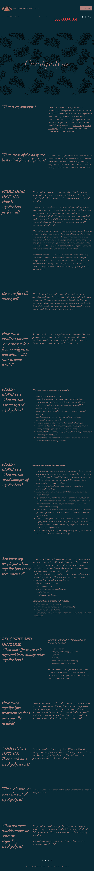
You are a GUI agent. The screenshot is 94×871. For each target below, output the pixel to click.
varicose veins (78, 565)
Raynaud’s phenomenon (46, 583)
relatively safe (85, 210)
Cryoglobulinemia (44, 586)
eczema (88, 612)
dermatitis (37, 568)
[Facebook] (85, 17)
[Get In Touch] (86, 8)
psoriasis (39, 615)
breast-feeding (55, 603)
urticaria (45, 592)
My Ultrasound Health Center (26, 8)
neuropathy (70, 606)
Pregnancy (41, 603)
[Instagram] (82, 17)
